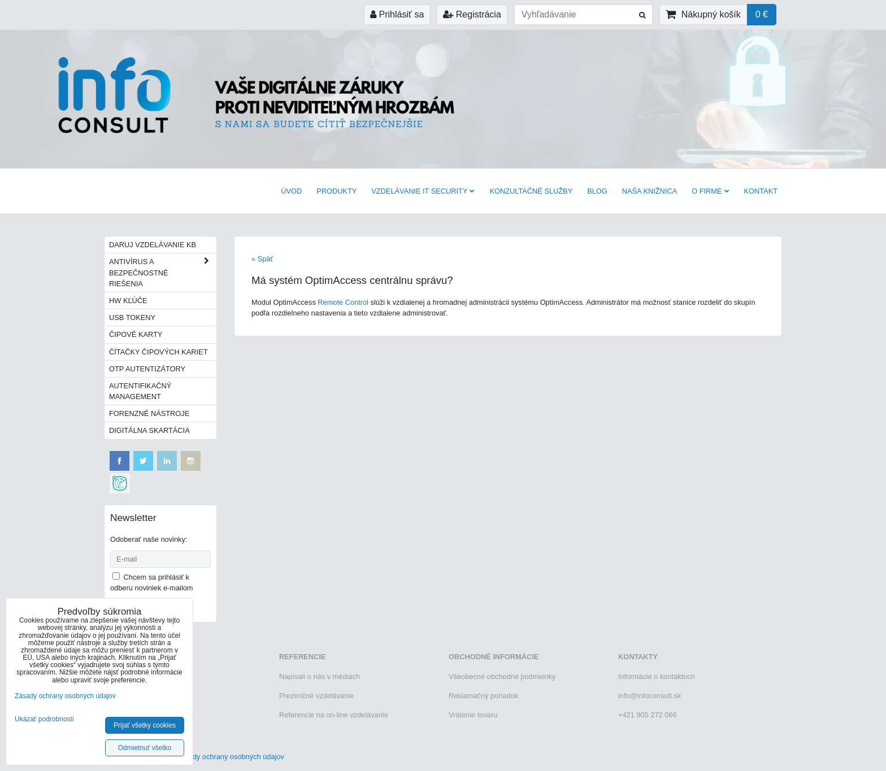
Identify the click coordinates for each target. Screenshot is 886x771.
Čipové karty (135, 334)
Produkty (336, 191)
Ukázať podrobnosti (44, 719)
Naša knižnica (649, 191)
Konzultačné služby (530, 191)
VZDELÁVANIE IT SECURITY (423, 191)
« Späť (262, 259)
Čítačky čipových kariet (158, 352)
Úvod (291, 191)
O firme (710, 191)
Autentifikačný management (140, 391)
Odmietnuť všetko (145, 748)
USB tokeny (132, 317)
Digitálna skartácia (149, 430)
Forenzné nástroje (149, 413)
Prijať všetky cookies (145, 725)
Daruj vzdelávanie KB (152, 244)
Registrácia (472, 14)
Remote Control (343, 302)
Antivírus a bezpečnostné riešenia (162, 272)
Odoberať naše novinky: (148, 539)
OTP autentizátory (147, 369)
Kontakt (761, 191)
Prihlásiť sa (397, 14)
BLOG (597, 191)
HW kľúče (128, 300)
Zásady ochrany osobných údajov (230, 756)
